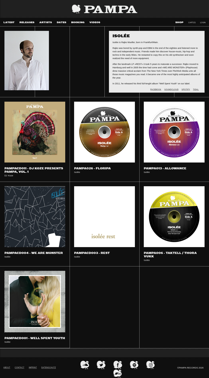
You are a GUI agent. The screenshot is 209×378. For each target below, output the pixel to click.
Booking (77, 22)
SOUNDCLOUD (171, 90)
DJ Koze (8, 175)
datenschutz (48, 368)
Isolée (77, 172)
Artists (45, 22)
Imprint (33, 368)
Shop (179, 22)
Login (203, 23)
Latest (9, 22)
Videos (94, 22)
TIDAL (196, 90)
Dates (61, 22)
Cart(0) (192, 23)
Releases (26, 22)
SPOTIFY (186, 90)
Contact (19, 368)
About (6, 368)
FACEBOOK (155, 90)
